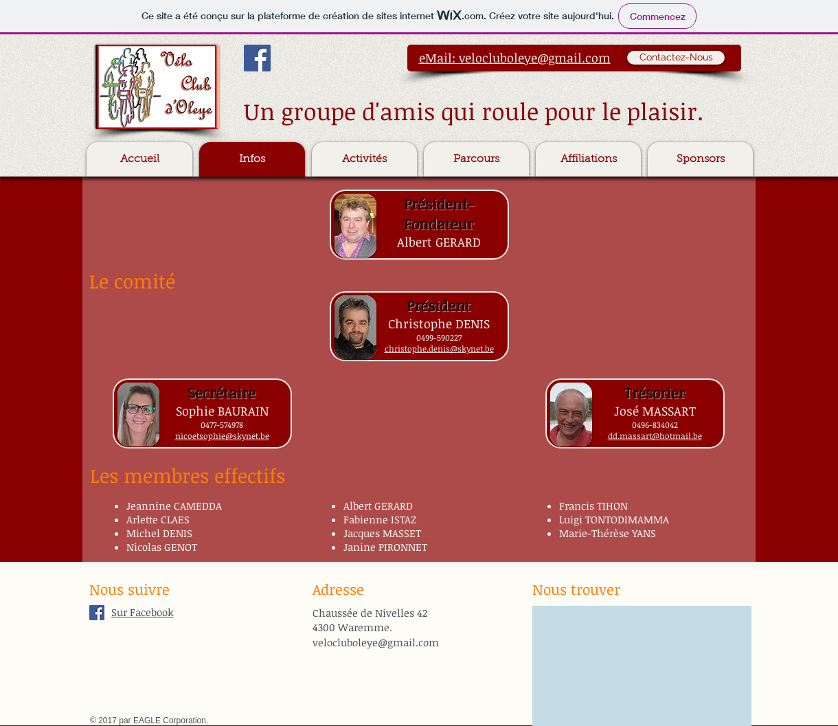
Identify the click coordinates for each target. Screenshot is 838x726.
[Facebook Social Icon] (257, 58)
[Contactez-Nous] (676, 58)
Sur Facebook (142, 612)
